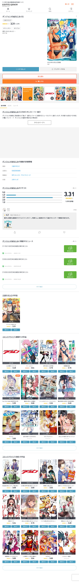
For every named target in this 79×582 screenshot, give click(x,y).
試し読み (39, 76)
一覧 (73, 188)
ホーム (8, 10)
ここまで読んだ (21, 69)
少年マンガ (15, 179)
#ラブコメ (17, 28)
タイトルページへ (39, 122)
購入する (39, 81)
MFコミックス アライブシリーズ (21, 175)
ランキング (29, 10)
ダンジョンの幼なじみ (10, 112)
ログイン (71, 10)
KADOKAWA (16, 170)
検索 (50, 10)
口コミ (9, 105)
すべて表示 (39, 286)
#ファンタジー (7, 28)
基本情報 (3, 105)
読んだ (15, 329)
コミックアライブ (8, 337)
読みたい (7, 329)
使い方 (67, 4)
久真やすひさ (7, 20)
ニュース (15, 105)
